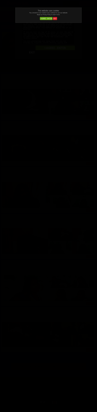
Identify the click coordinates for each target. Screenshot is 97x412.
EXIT (55, 18)
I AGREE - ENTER (46, 18)
